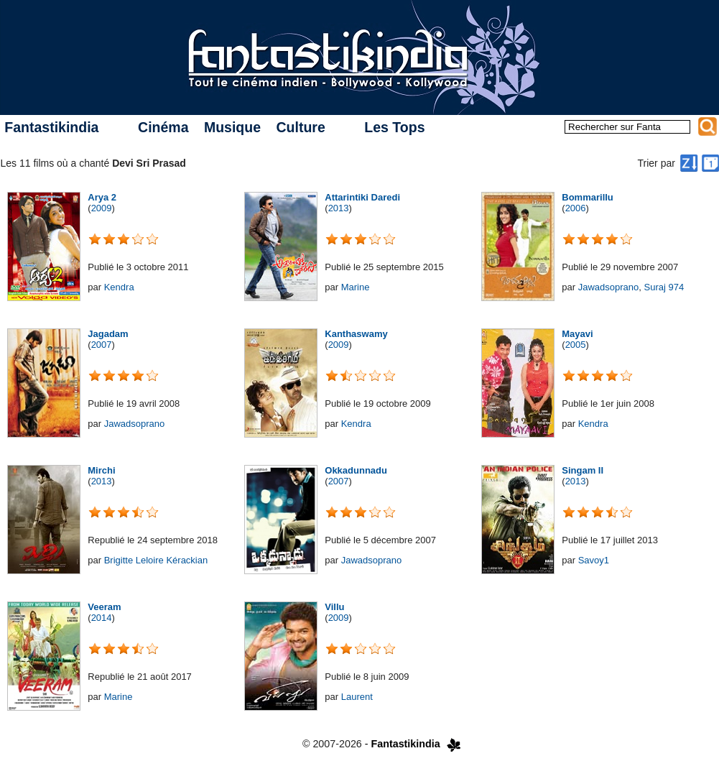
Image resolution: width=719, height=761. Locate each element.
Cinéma (163, 127)
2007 (101, 344)
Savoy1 (593, 560)
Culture (300, 127)
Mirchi (101, 470)
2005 (575, 344)
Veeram (104, 606)
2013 (338, 208)
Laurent (357, 696)
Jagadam (108, 333)
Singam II (582, 470)
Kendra (119, 287)
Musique (232, 127)
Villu (334, 606)
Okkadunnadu (356, 470)
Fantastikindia (51, 127)
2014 (101, 617)
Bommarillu (587, 197)
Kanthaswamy (356, 333)
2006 (575, 208)
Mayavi (577, 333)
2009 (101, 208)
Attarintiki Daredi (362, 197)
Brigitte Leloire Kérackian (156, 560)
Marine (355, 287)
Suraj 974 (664, 287)
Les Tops (394, 127)
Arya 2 (102, 197)
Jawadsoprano (608, 287)
